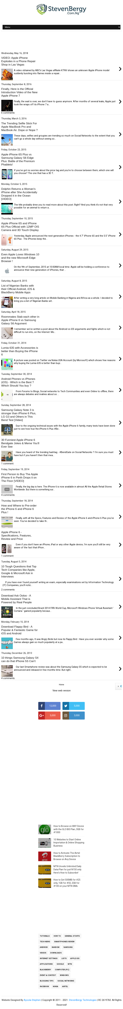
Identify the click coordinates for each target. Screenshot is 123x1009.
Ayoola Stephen (32, 1000)
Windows (64, 975)
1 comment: (7, 463)
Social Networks (65, 981)
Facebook (44, 986)
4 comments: (8, 495)
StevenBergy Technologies (83, 1000)
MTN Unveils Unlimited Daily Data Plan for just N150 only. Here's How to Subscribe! (67, 869)
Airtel (65, 986)
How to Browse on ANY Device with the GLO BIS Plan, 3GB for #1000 (68, 829)
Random (55, 947)
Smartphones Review (64, 942)
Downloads (56, 953)
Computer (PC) (62, 970)
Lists (64, 958)
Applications (46, 964)
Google (60, 964)
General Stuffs (72, 936)
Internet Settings (48, 958)
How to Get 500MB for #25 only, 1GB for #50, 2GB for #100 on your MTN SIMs (66, 882)
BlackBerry (45, 970)
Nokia (55, 986)
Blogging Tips (46, 981)
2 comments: (8, 589)
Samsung (68, 947)
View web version (62, 690)
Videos (43, 953)
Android (44, 947)
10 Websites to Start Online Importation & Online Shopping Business (68, 842)
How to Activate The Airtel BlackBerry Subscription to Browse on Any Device (66, 856)
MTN (70, 964)
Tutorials (45, 936)
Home (61, 685)
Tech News (45, 942)
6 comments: (8, 112)
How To (57, 936)
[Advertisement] (61, 42)
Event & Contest (48, 975)
